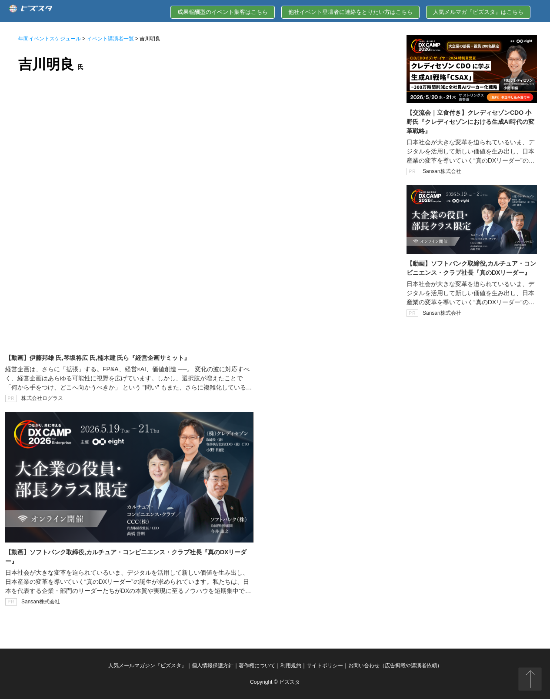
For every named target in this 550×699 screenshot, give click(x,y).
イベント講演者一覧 (110, 39)
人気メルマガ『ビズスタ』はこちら (478, 12)
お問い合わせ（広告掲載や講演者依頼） (395, 665)
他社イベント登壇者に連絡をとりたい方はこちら (350, 12)
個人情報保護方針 (212, 665)
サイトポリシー (325, 665)
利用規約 (290, 665)
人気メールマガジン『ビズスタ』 (147, 665)
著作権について (257, 665)
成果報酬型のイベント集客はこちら (222, 12)
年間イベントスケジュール (49, 39)
